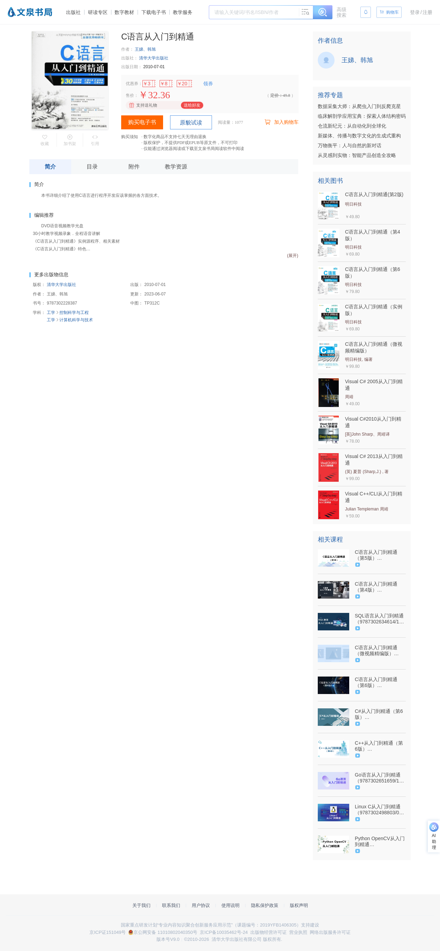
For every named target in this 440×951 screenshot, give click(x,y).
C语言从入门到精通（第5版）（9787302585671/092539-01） (379, 555)
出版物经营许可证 (268, 932)
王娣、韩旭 (145, 49)
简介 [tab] (50, 167)
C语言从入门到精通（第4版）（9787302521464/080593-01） (379, 587)
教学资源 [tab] (176, 167)
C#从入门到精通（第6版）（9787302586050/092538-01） (379, 714)
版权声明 (299, 905)
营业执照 (298, 932)
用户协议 (201, 905)
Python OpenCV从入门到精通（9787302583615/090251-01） (380, 842)
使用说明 (230, 905)
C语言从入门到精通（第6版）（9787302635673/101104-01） (379, 682)
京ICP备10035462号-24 (224, 932)
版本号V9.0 (167, 939)
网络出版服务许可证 (330, 932)
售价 (130, 95)
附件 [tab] (134, 167)
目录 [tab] (92, 167)
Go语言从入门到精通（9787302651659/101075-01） (379, 778)
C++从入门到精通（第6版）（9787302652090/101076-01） (379, 746)
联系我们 (171, 905)
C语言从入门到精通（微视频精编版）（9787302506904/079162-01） (379, 651)
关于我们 (141, 905)
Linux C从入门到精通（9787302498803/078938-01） (379, 810)
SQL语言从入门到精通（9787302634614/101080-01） (379, 619)
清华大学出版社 (153, 58)
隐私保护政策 (264, 905)
